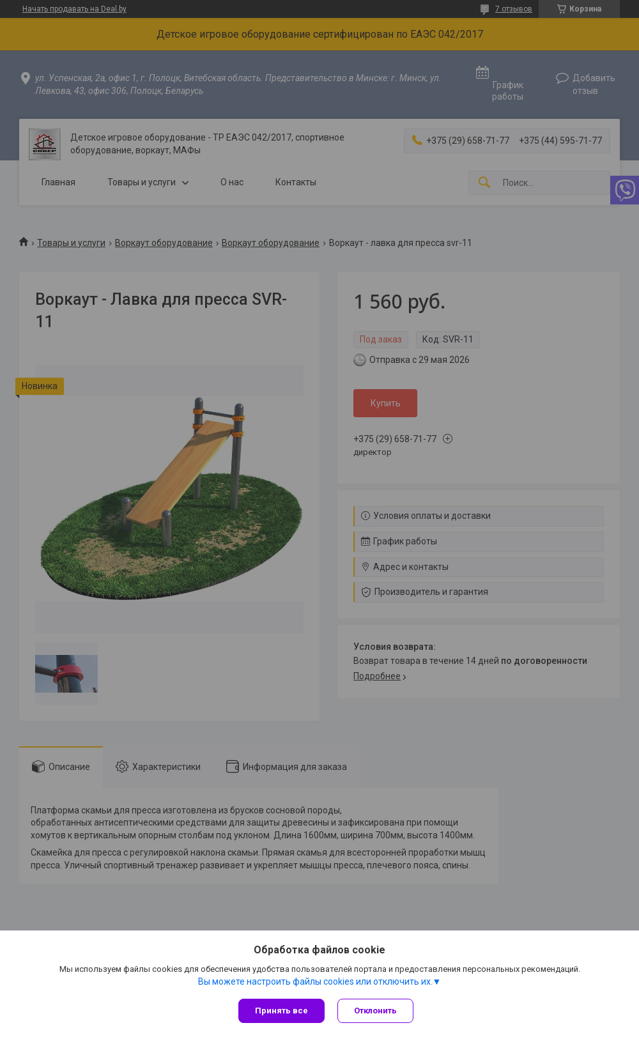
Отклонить (375, 1010)
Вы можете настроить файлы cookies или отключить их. (315, 981)
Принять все (281, 1010)
